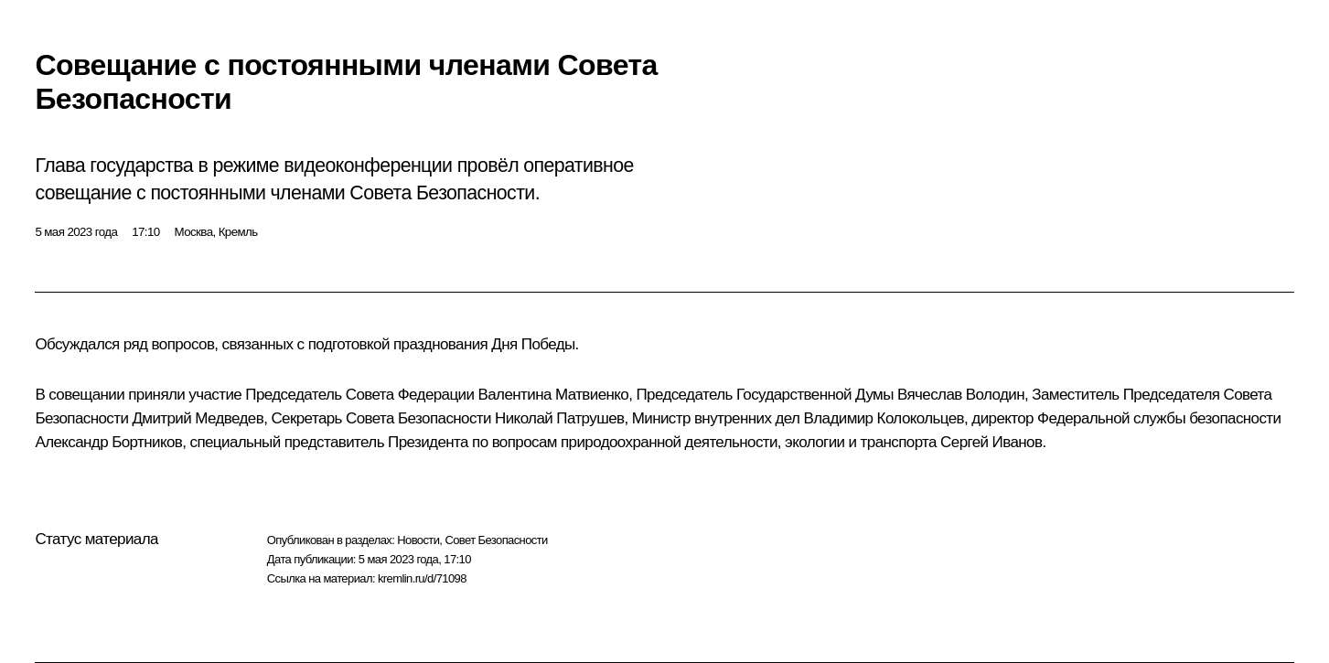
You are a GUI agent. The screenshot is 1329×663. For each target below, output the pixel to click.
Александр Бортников (108, 442)
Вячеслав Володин (960, 394)
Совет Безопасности (496, 540)
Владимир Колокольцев (884, 418)
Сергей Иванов (991, 442)
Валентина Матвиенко (553, 394)
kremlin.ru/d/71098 (422, 578)
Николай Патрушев (559, 418)
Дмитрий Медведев (197, 418)
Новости (418, 540)
